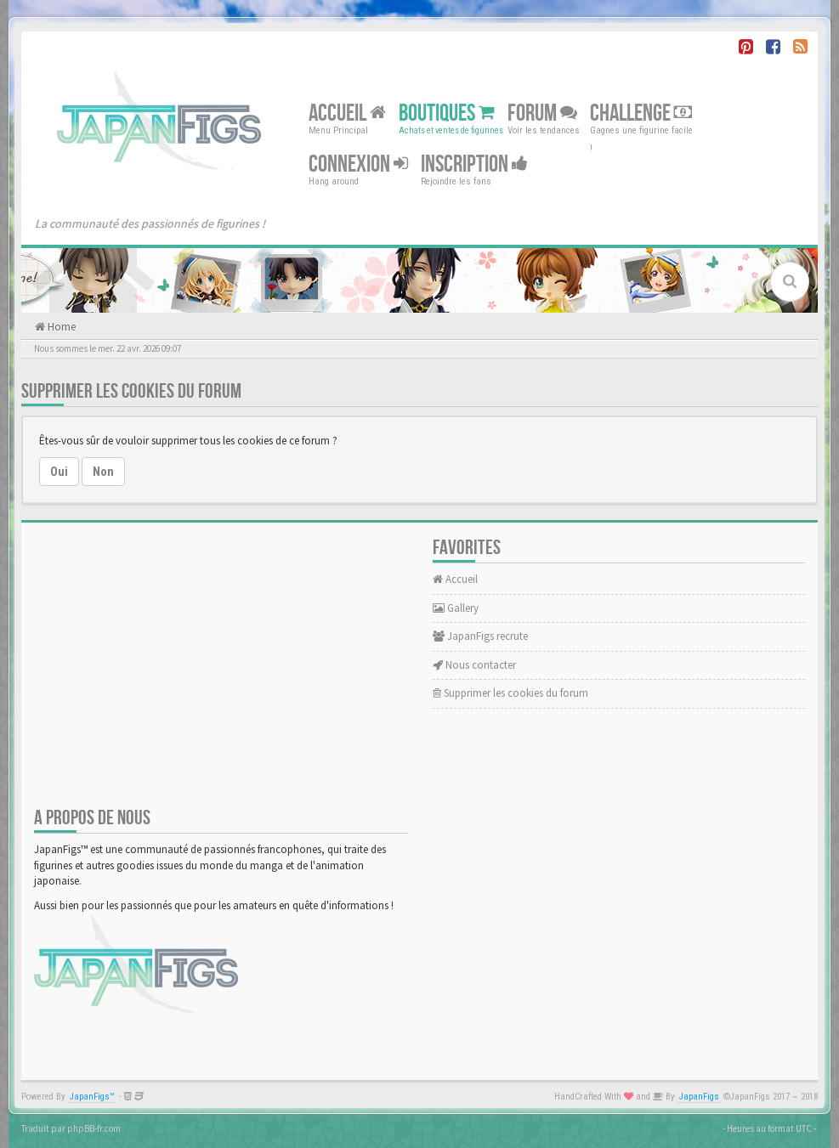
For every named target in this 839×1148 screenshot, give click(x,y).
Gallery (456, 608)
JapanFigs (699, 1096)
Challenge (641, 113)
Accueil (347, 113)
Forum (542, 113)
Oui (59, 471)
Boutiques (447, 113)
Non (103, 471)
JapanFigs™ (92, 1096)
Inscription (474, 164)
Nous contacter (474, 665)
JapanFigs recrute (480, 636)
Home (60, 327)
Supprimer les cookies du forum (510, 693)
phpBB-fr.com (94, 1128)
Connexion (358, 164)
